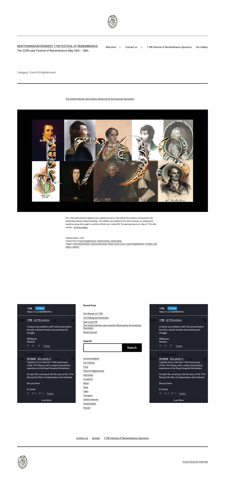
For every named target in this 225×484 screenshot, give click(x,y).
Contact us (131, 47)
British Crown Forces (116, 244)
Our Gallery (202, 47)
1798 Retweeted (36, 354)
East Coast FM (90, 322)
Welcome (111, 47)
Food (85, 367)
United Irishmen (103, 241)
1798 (29, 320)
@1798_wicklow (41, 320)
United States (116, 241)
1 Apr (57, 358)
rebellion (75, 247)
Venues (86, 408)
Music (86, 383)
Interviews (88, 375)
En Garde (31, 358)
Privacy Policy (188, 462)
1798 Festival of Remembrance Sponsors (169, 47)
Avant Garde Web (201, 462)
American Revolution (98, 244)
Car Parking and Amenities (96, 318)
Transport (88, 395)
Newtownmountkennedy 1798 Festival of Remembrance (57, 46)
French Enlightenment (87, 241)
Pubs (85, 387)
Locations (88, 379)
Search (87, 341)
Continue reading (81, 227)
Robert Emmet (90, 332)
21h (54, 320)
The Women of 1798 (93, 313)
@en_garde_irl (44, 358)
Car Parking (88, 362)
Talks (85, 391)
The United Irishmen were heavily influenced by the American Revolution (100, 99)
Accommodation (91, 358)
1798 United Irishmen (81, 244)
